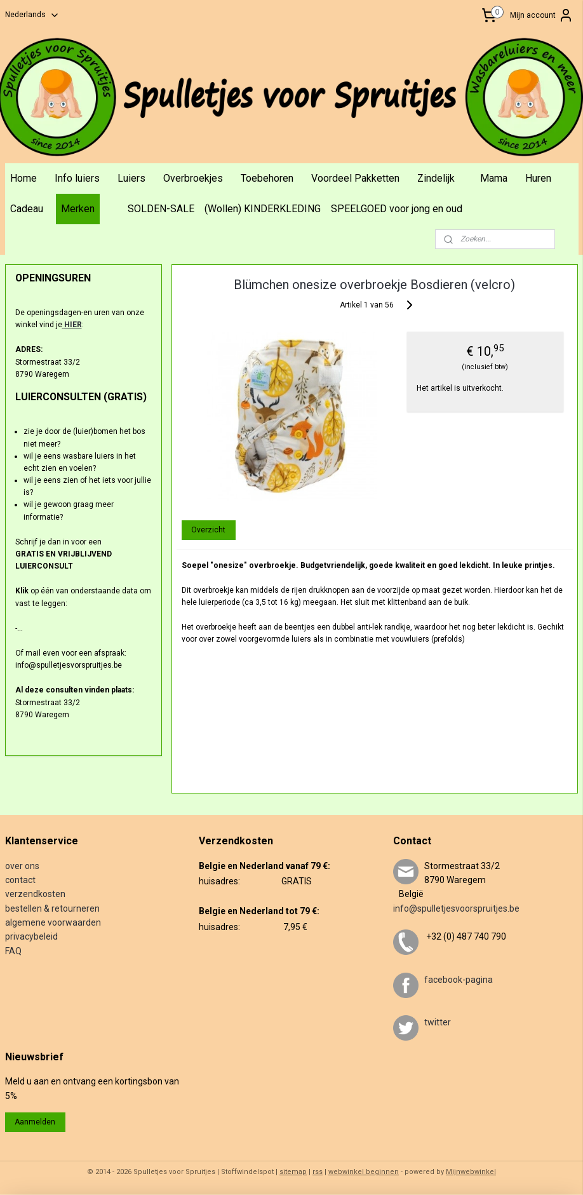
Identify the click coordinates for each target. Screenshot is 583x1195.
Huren (538, 178)
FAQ (13, 951)
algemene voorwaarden (53, 922)
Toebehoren (267, 178)
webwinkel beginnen (363, 1172)
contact (20, 880)
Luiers (131, 178)
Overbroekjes (193, 178)
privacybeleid (31, 936)
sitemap (293, 1172)
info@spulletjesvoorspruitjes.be (456, 908)
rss (317, 1172)
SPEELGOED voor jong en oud (396, 209)
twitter (437, 1022)
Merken (78, 209)
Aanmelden (35, 1121)
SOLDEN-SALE (161, 209)
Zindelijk (436, 178)
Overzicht (209, 529)
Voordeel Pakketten (355, 178)
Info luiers (77, 178)
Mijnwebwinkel (471, 1172)
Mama (493, 178)
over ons (22, 866)
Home (23, 178)
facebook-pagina (458, 980)
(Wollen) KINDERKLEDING (262, 209)
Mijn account (541, 15)
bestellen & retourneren (52, 908)
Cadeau (26, 209)
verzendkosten (35, 894)
